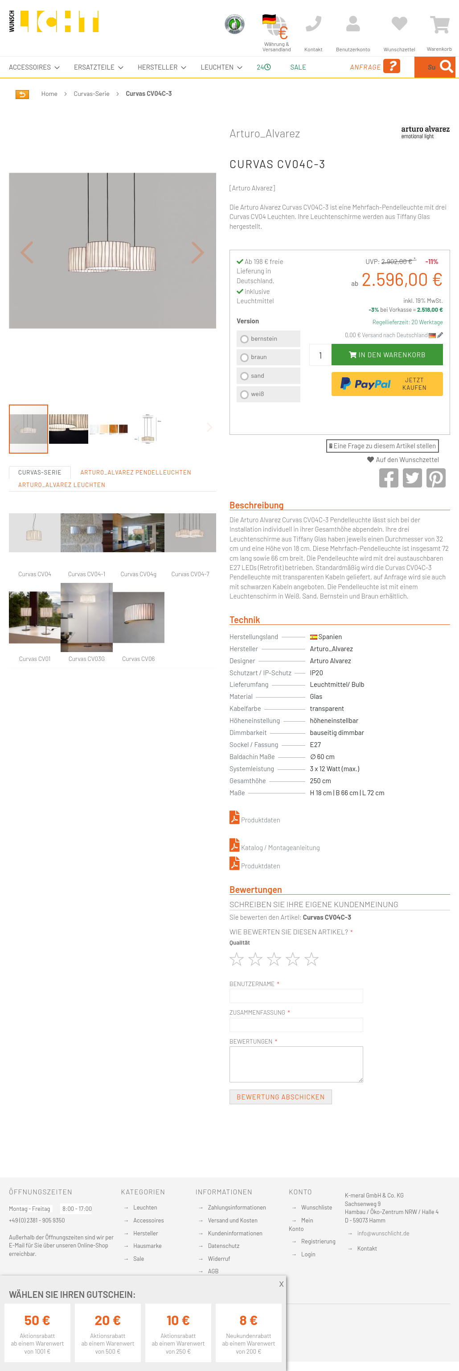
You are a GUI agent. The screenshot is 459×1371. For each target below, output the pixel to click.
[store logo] (53, 25)
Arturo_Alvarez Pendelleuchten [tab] (135, 513)
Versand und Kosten (233, 1220)
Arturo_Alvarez (265, 154)
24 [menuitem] (260, 77)
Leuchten (145, 1207)
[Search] (373, 109)
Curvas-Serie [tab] (39, 513)
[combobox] (412, 78)
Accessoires (148, 1220)
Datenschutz (224, 1245)
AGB (213, 1271)
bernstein (264, 359)
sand (257, 396)
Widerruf (219, 1258)
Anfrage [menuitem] (334, 79)
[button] (27, 283)
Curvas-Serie (92, 114)
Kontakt (367, 1248)
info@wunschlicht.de (383, 1233)
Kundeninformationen (235, 1233)
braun (259, 377)
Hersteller (145, 1233)
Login (308, 1254)
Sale (138, 1258)
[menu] (229, 78)
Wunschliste (316, 1207)
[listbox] (268, 388)
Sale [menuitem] (291, 67)
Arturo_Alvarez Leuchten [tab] (62, 526)
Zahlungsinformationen (237, 1207)
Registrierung (318, 1241)
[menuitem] (32, 67)
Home (49, 114)
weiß (257, 414)
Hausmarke (147, 1245)
